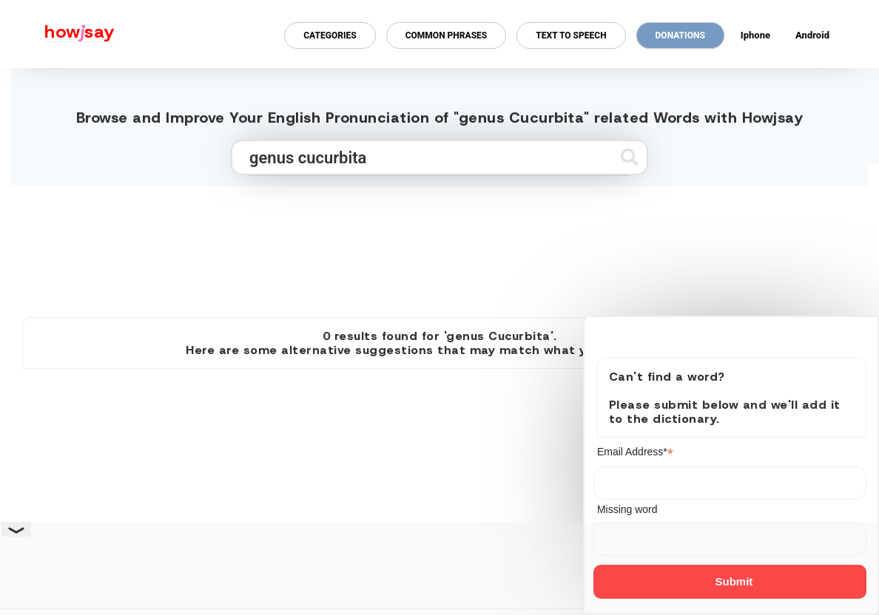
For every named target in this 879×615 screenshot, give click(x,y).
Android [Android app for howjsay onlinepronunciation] (812, 35)
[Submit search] (629, 157)
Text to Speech (571, 35)
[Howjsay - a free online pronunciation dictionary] (57, 34)
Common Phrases (446, 35)
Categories (329, 35)
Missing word (627, 509)
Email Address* (635, 452)
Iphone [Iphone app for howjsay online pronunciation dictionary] (755, 35)
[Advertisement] (439, 245)
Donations (680, 35)
